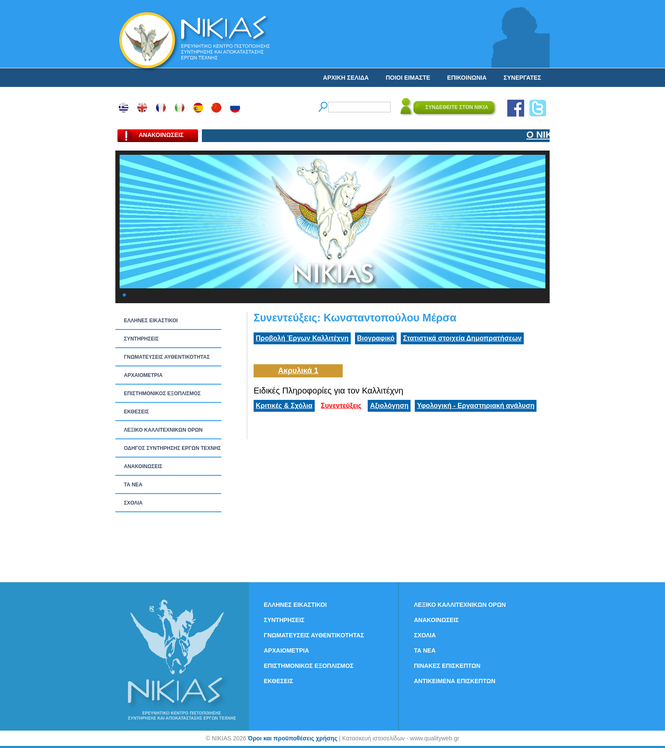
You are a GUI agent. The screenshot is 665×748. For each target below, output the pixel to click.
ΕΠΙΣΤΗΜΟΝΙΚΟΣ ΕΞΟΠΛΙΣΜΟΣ (162, 393)
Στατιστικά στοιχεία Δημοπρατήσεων (462, 338)
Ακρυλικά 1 (298, 370)
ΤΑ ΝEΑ (133, 485)
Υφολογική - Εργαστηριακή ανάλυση (475, 405)
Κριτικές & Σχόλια (284, 405)
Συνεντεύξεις (341, 405)
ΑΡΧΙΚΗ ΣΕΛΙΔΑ (346, 77)
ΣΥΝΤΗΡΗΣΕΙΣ (141, 339)
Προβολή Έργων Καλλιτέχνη (302, 338)
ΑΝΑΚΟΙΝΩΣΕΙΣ (143, 466)
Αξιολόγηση (389, 405)
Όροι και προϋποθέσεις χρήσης (292, 738)
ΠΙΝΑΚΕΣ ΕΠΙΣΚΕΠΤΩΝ (447, 665)
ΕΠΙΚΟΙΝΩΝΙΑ (466, 77)
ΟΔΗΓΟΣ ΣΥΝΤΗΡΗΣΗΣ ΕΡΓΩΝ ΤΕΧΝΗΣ (172, 448)
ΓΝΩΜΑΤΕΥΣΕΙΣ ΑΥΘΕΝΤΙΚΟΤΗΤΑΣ (167, 357)
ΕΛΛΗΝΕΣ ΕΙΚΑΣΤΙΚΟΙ (151, 321)
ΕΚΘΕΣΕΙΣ (136, 412)
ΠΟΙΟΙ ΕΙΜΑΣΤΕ (408, 77)
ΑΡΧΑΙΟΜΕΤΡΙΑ (143, 375)
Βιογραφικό (375, 338)
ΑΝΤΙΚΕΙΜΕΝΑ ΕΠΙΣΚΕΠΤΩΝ (454, 681)
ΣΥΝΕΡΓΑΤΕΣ (522, 77)
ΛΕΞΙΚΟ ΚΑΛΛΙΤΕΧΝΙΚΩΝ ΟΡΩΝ (163, 430)
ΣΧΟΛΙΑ (133, 503)
